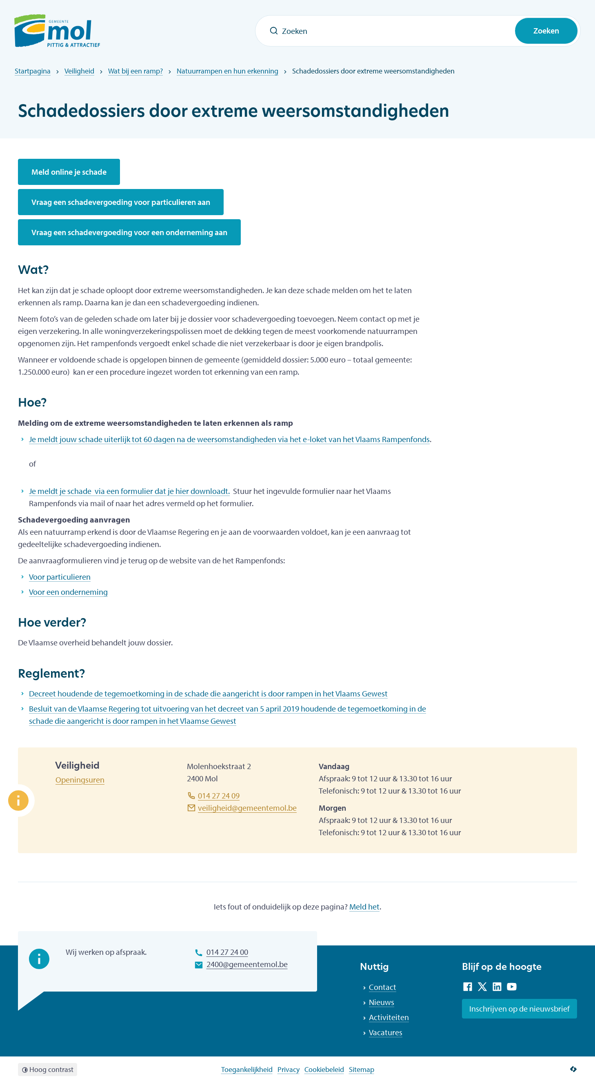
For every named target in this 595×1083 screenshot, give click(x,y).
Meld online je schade (69, 172)
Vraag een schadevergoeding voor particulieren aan (120, 202)
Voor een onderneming (68, 592)
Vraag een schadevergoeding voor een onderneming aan (129, 232)
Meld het (364, 906)
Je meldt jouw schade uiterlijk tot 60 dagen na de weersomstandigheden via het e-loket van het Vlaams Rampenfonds (229, 439)
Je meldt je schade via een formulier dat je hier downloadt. (129, 491)
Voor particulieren (60, 577)
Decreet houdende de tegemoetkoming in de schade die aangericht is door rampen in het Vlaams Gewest (208, 693)
